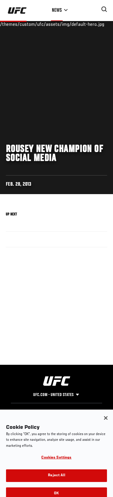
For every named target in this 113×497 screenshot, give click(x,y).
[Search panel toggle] (104, 9)
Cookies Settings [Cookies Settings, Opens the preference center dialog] (56, 463)
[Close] (105, 422)
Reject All (56, 480)
